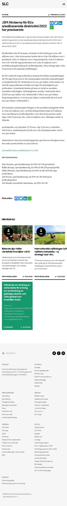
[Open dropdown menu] (64, 4)
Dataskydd (6, 449)
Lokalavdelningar (41, 458)
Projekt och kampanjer (10, 443)
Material (5, 424)
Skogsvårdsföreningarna (44, 461)
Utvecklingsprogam (42, 443)
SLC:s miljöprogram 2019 (44, 446)
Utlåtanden (8, 327)
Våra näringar (8, 393)
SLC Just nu (39, 411)
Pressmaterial (7, 446)
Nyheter (5, 15)
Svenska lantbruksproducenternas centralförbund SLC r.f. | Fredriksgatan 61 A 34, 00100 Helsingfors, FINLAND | (17, 372)
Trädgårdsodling (8, 402)
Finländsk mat (7, 411)
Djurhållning (6, 399)
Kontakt (5, 364)
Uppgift (37, 433)
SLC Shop (5, 427)
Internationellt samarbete (44, 467)
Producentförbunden (42, 455)
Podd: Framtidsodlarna (43, 377)
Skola (4, 433)
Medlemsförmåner (41, 399)
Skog (4, 408)
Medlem (38, 393)
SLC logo (5, 430)
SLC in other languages (43, 470)
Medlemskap (39, 396)
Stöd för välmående (42, 405)
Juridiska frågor (40, 408)
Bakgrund (38, 436)
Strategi (37, 440)
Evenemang (39, 373)
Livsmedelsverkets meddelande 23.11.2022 (20, 150)
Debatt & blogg (40, 380)
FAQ (3, 455)
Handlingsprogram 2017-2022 (46, 449)
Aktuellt (38, 364)
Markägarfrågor (41, 402)
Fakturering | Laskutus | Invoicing (13, 483)
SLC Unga (38, 414)
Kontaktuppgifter (8, 480)
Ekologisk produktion (9, 405)
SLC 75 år (38, 430)
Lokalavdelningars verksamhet (13, 452)
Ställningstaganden (42, 452)
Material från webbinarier (11, 440)
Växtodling (6, 396)
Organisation (39, 427)
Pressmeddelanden (9, 276)
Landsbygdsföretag (9, 417)
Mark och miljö (7, 414)
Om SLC (37, 424)
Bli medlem (39, 464)
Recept (37, 386)
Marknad (5, 436)
